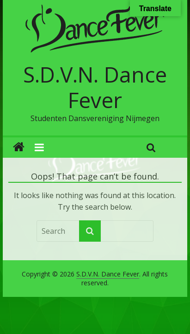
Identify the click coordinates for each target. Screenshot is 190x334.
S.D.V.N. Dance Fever (95, 87)
